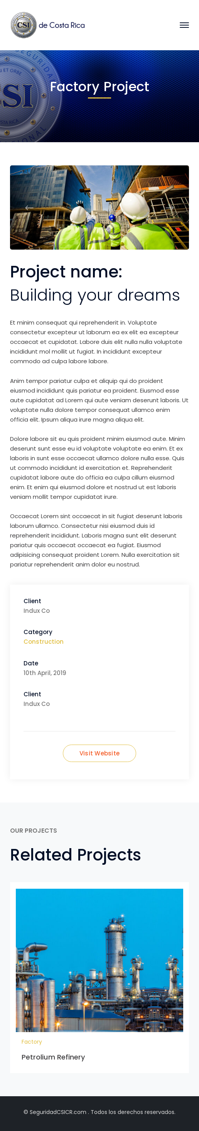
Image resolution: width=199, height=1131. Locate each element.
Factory (32, 1042)
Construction (44, 642)
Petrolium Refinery (53, 1057)
